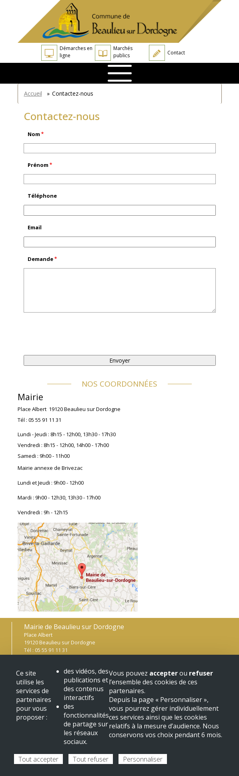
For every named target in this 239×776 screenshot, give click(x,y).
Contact (167, 53)
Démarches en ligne (66, 53)
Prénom (38, 164)
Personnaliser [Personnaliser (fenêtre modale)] (143, 759)
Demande (40, 259)
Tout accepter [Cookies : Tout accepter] (38, 759)
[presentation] (84, 333)
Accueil (33, 93)
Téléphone (42, 195)
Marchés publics (114, 53)
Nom (34, 134)
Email (35, 227)
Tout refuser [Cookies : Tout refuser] (90, 759)
